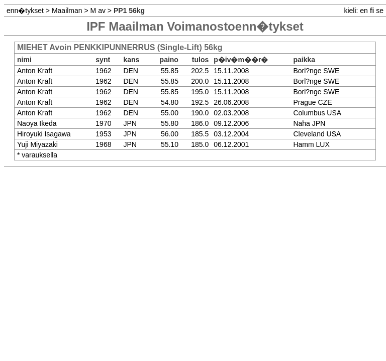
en (364, 11)
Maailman (67, 11)
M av (98, 11)
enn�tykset (25, 11)
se (379, 11)
